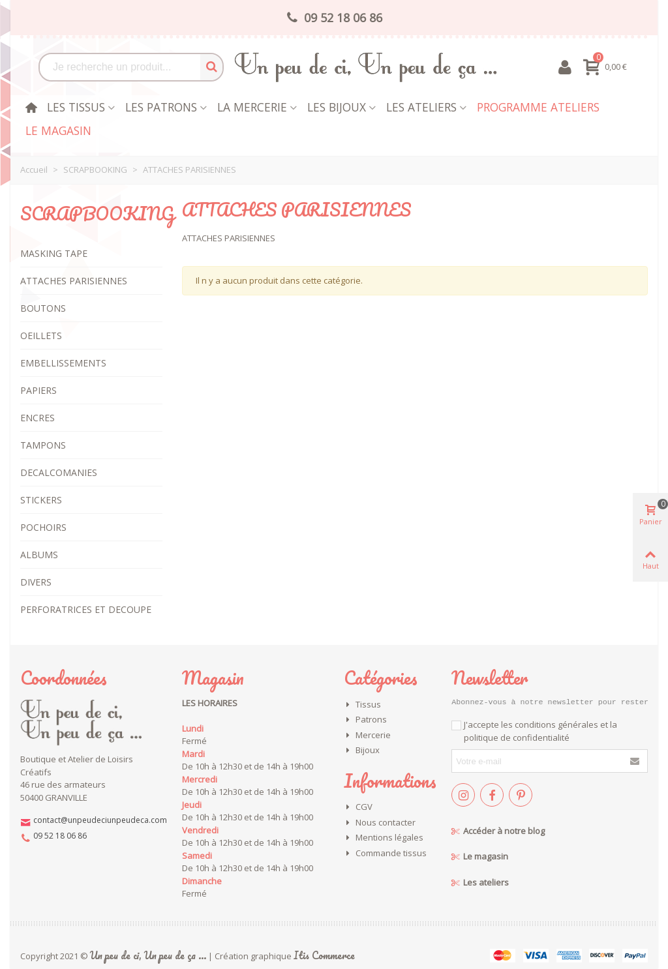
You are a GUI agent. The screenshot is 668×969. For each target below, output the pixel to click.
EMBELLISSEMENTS (63, 363)
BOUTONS (43, 308)
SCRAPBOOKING (97, 213)
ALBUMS (39, 554)
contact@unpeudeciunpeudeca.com (100, 820)
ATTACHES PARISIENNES (73, 281)
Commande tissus (385, 853)
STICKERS (41, 500)
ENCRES (37, 417)
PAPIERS (38, 390)
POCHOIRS (43, 527)
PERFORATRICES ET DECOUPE (85, 609)
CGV (358, 807)
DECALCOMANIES (58, 472)
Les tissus (76, 107)
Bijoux (362, 750)
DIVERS (36, 582)
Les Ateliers (421, 107)
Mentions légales (383, 837)
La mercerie (252, 107)
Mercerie (367, 735)
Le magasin (58, 130)
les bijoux (336, 107)
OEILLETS (41, 335)
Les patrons (161, 107)
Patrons (365, 719)
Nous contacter (380, 822)
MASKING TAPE (53, 253)
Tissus (362, 704)
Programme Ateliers (538, 107)
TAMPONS (43, 445)
